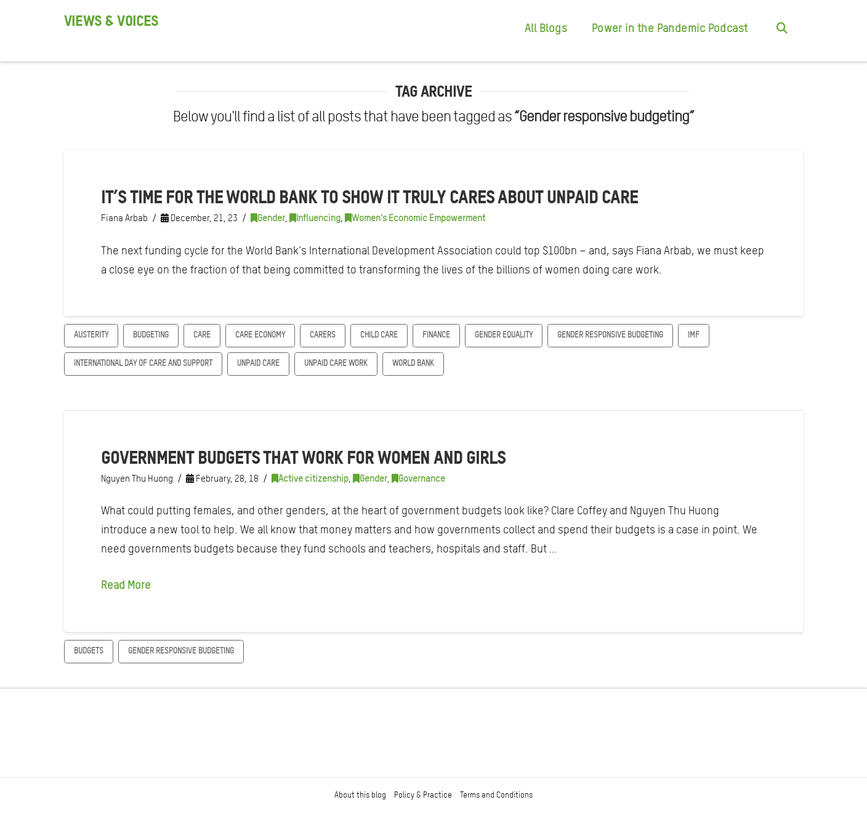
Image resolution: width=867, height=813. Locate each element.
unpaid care (258, 363)
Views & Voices (111, 21)
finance (436, 334)
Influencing (315, 218)
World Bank (413, 363)
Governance (418, 478)
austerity (91, 334)
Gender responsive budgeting (610, 334)
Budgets (88, 650)
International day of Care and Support (143, 363)
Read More (126, 584)
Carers (323, 334)
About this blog (360, 794)
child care (379, 334)
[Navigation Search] (781, 31)
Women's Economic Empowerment (415, 218)
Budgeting (151, 334)
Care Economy (260, 334)
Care (202, 334)
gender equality (504, 334)
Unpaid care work (336, 363)
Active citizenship (310, 478)
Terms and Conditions (496, 794)
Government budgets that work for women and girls (303, 457)
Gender (268, 218)
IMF (694, 334)
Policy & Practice (423, 794)
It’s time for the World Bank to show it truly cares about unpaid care (369, 196)
